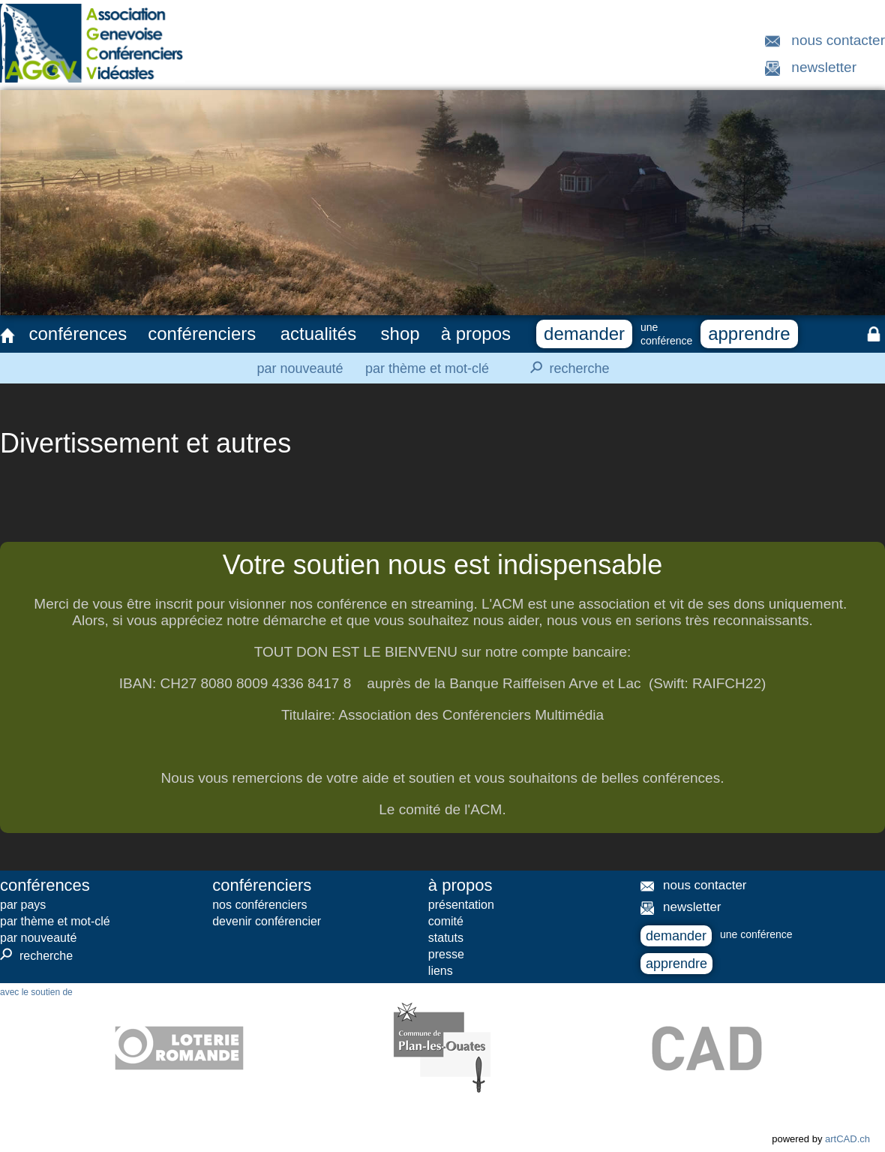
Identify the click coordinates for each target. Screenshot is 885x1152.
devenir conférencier (266, 921)
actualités (318, 333)
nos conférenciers (259, 904)
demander (584, 333)
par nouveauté (299, 368)
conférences (77, 333)
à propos (476, 333)
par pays (23, 904)
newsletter (823, 67)
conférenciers (202, 333)
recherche (565, 368)
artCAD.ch (847, 1138)
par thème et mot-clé (427, 368)
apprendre (749, 333)
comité (446, 921)
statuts (446, 937)
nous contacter (838, 40)
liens (440, 970)
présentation (461, 904)
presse (446, 954)
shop (400, 333)
